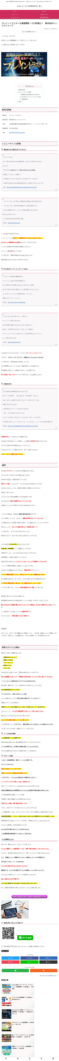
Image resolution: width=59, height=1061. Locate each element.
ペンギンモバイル (29, 1056)
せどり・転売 (5, 951)
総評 (20, 102)
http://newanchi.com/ (14, 342)
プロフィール (48, 1054)
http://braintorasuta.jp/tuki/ (17, 133)
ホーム (10, 1054)
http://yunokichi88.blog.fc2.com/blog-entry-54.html (22, 187)
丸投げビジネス (10, 1056)
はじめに (29, 1054)
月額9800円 (25, 99)
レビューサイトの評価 (25, 92)
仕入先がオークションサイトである (31, 97)
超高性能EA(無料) (48, 1056)
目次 (27, 86)
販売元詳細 (22, 89)
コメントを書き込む (29, 1037)
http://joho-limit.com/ (14, 223)
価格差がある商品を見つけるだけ (31, 94)
